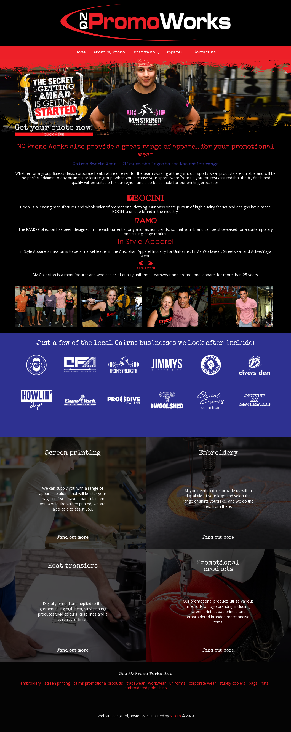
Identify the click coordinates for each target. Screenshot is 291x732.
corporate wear (202, 683)
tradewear (136, 683)
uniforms (177, 683)
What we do (144, 52)
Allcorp (175, 715)
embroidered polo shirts (145, 687)
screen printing (57, 683)
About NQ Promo (109, 52)
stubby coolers (232, 683)
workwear (157, 683)
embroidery (30, 683)
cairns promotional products (98, 683)
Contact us (205, 52)
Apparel (174, 52)
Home (80, 52)
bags (253, 683)
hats (264, 683)
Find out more (73, 538)
